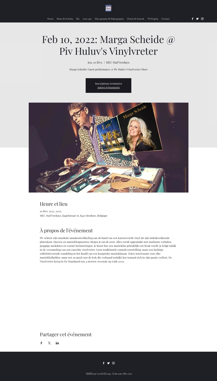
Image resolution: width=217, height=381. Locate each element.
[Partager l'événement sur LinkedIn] (57, 343)
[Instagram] (202, 18)
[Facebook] (192, 18)
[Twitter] (197, 18)
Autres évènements (108, 87)
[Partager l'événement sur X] (49, 343)
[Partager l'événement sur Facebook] (41, 343)
